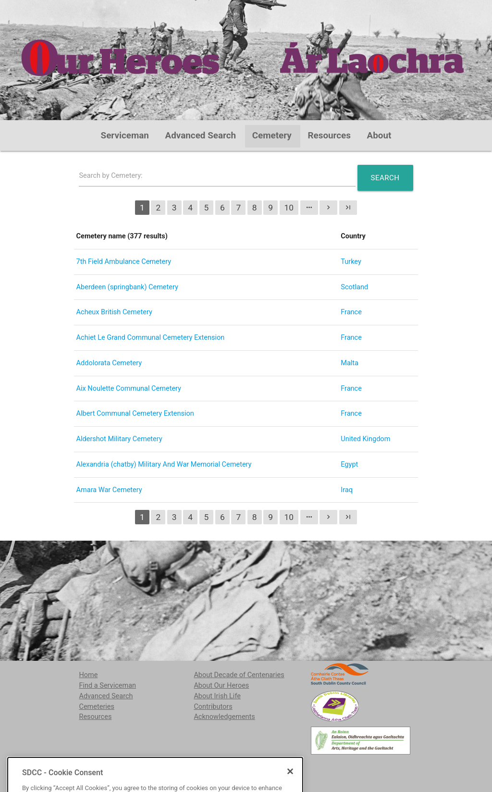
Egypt (349, 464)
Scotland (354, 287)
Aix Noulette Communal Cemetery (128, 388)
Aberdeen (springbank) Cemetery (127, 287)
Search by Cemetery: (110, 176)
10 (289, 207)
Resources (329, 135)
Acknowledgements (224, 717)
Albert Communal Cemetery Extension (135, 413)
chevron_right (328, 207)
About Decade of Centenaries (239, 675)
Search (385, 177)
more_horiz (309, 207)
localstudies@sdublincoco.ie (155, 768)
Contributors (213, 707)
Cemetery (272, 135)
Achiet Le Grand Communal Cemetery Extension (150, 338)
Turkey (351, 262)
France (351, 312)
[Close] (290, 786)
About (379, 135)
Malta (349, 363)
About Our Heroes (221, 685)
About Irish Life (217, 696)
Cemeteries (96, 707)
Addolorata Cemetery (109, 363)
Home (88, 675)
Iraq (347, 490)
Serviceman (125, 135)
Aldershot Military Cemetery (119, 439)
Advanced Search (200, 135)
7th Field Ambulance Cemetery (123, 262)
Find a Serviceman (107, 685)
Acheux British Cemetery (114, 312)
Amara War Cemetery (109, 490)
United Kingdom (365, 439)
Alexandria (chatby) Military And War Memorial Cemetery (164, 464)
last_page (348, 207)
